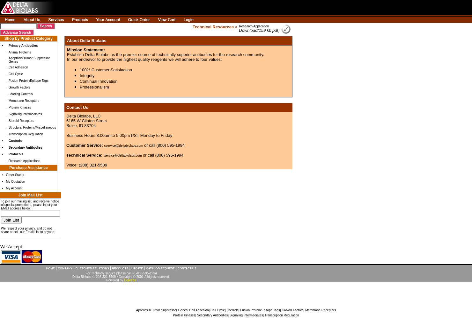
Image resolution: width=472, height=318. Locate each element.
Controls (232, 310)
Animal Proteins (20, 52)
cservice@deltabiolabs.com (123, 145)
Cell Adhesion (18, 67)
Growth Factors (19, 87)
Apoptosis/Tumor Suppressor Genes (162, 310)
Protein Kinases (20, 107)
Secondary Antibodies (212, 315)
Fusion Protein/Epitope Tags (28, 80)
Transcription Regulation (26, 134)
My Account (14, 188)
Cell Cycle (16, 74)
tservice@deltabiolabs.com (123, 155)
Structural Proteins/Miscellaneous (32, 127)
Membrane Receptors (24, 100)
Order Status (15, 175)
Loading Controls (21, 94)
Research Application (254, 26)
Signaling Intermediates (25, 114)
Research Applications (24, 161)
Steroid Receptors (21, 121)
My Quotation (15, 181)
